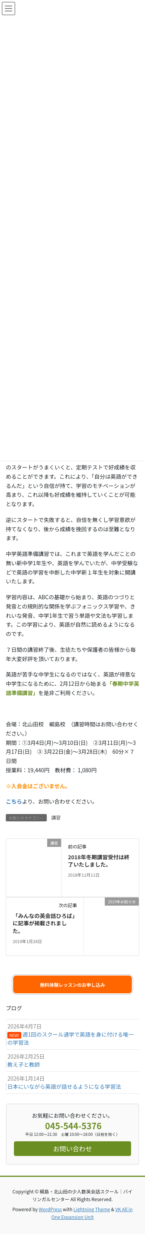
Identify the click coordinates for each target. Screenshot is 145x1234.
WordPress (50, 1209)
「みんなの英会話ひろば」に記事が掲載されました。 (44, 923)
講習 (56, 817)
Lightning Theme (91, 1209)
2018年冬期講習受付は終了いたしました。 (99, 861)
